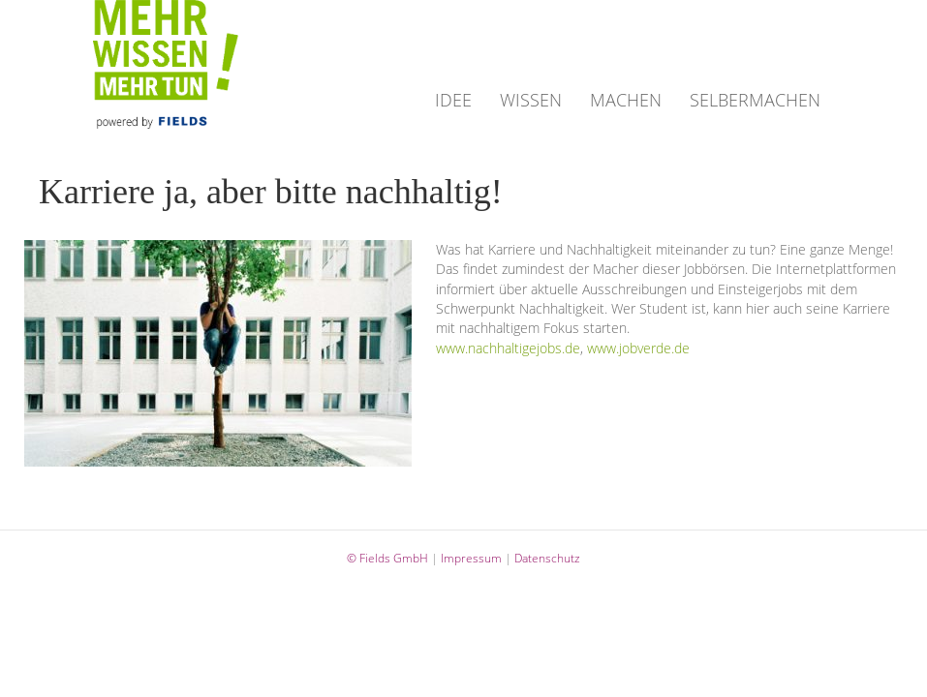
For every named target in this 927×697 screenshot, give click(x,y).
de (572, 348)
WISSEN (531, 99)
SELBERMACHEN (755, 99)
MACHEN (626, 99)
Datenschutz (547, 558)
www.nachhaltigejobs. (500, 348)
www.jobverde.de (638, 348)
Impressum (471, 558)
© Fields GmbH (387, 558)
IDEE (453, 99)
